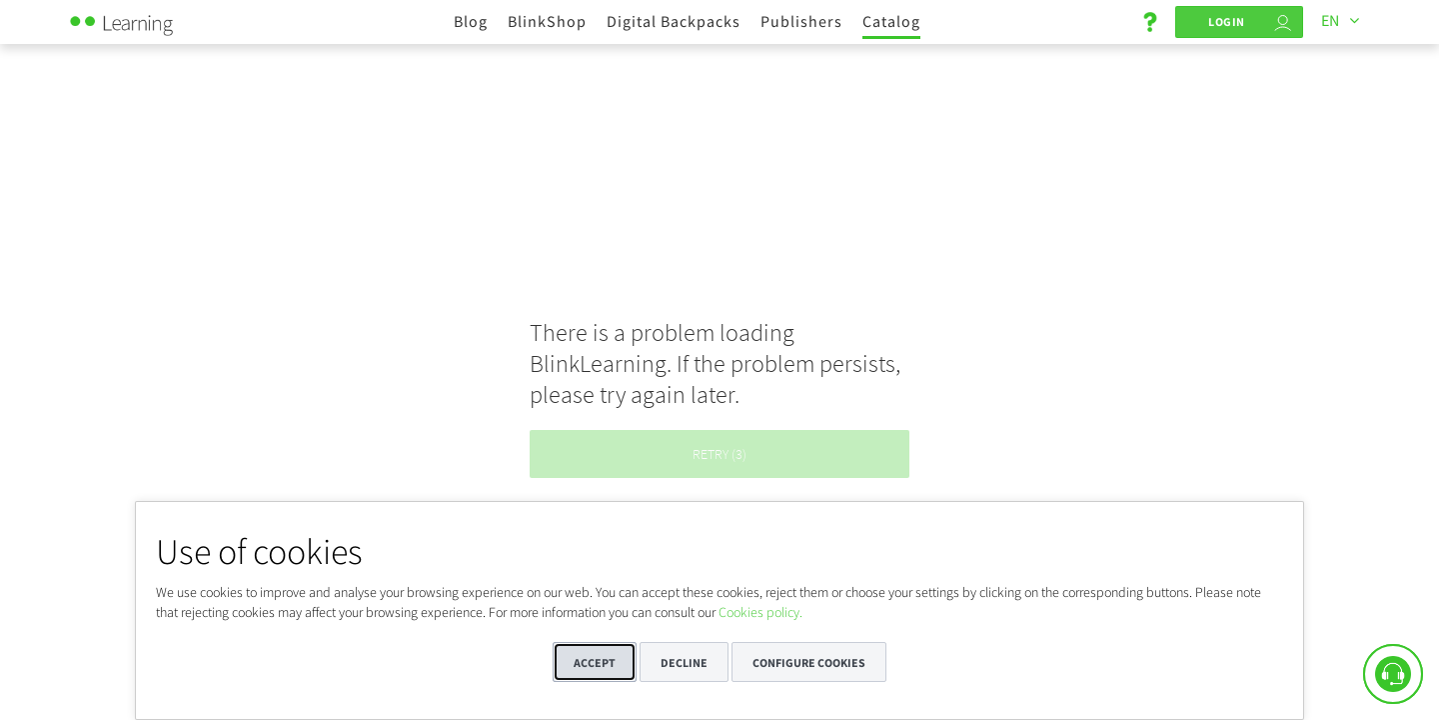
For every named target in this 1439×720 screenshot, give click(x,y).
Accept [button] (595, 662)
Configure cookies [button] (808, 662)
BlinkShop (547, 21)
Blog (471, 21)
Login (1226, 21)
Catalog (891, 21)
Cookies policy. (760, 612)
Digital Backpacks (673, 21)
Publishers (801, 21)
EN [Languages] (1330, 20)
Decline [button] (684, 662)
